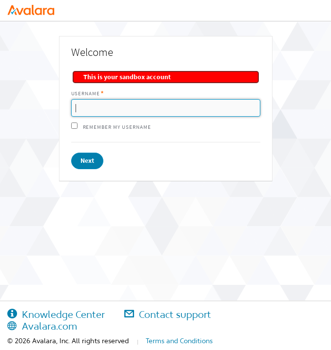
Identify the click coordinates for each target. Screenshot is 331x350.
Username (85, 93)
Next (87, 160)
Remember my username (117, 127)
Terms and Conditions (179, 340)
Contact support (167, 314)
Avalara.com (42, 326)
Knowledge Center (56, 314)
